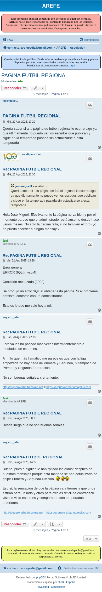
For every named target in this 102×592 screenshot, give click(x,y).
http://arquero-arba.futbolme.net (23, 387)
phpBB (40, 577)
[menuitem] (8, 40)
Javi (5, 240)
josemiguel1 (10, 100)
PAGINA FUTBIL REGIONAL (34, 75)
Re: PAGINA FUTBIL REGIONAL (32, 169)
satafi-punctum (31, 154)
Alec (21, 81)
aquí (72, 65)
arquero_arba (11, 317)
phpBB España (66, 582)
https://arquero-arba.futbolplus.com (68, 387)
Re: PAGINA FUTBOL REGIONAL (33, 457)
